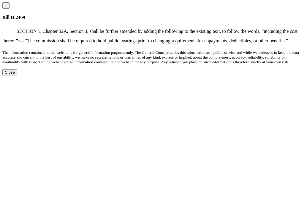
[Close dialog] (6, 5)
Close (10, 72)
